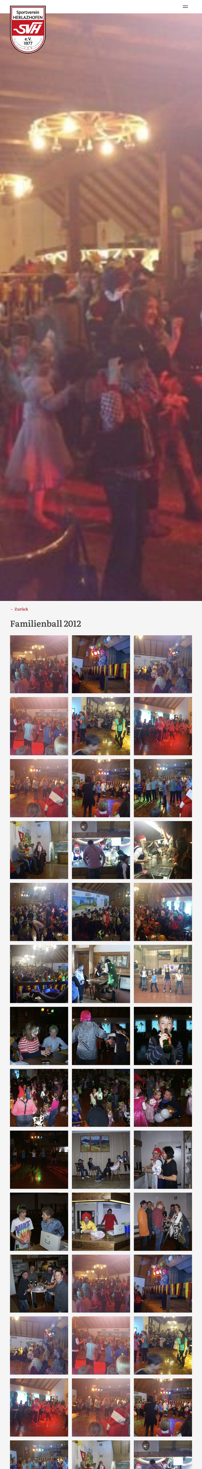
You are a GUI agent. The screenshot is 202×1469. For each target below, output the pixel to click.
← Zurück (19, 609)
